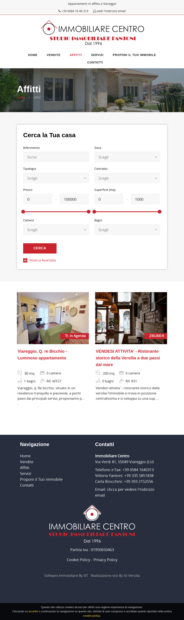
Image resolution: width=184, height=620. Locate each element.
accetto (33, 612)
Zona (97, 148)
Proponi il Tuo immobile (134, 55)
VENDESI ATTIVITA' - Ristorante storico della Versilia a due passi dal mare (128, 358)
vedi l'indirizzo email (109, 11)
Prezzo (27, 190)
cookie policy (91, 616)
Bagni (98, 220)
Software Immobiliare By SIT (66, 575)
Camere (28, 220)
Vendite (54, 55)
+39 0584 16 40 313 (73, 11)
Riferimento (31, 148)
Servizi (97, 55)
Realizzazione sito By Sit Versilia (115, 575)
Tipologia (29, 169)
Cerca (39, 248)
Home (32, 55)
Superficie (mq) (104, 190)
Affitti (76, 55)
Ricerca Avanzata (39, 260)
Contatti (95, 62)
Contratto (100, 169)
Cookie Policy (78, 559)
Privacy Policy (105, 559)
